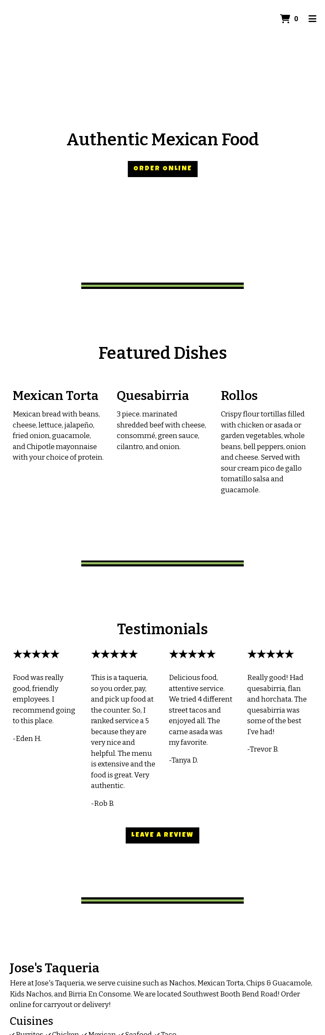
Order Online (162, 169)
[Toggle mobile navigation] (312, 19)
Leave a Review (162, 835)
